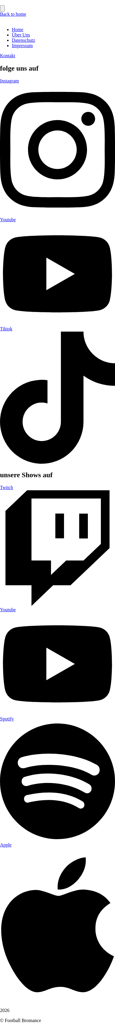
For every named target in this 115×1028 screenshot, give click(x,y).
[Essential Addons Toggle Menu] (2, 8)
